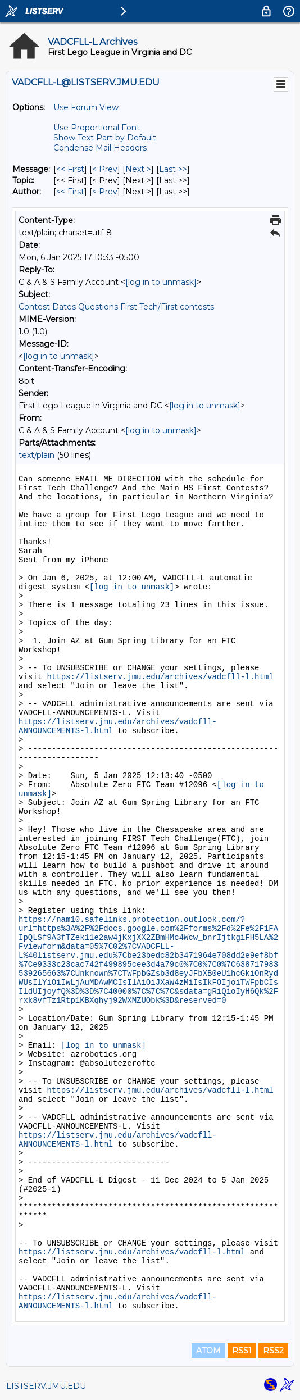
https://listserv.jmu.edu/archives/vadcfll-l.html (160, 676)
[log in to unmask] (161, 282)
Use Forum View (86, 107)
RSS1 (242, 1351)
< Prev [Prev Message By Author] (104, 192)
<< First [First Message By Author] (70, 192)
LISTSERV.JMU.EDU (46, 1386)
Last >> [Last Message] (173, 169)
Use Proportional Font (96, 127)
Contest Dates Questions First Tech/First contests (116, 307)
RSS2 (273, 1351)
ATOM (208, 1351)
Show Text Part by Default (104, 138)
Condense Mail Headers (100, 148)
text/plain (36, 455)
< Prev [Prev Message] (104, 169)
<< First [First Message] (70, 169)
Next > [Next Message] (138, 169)
